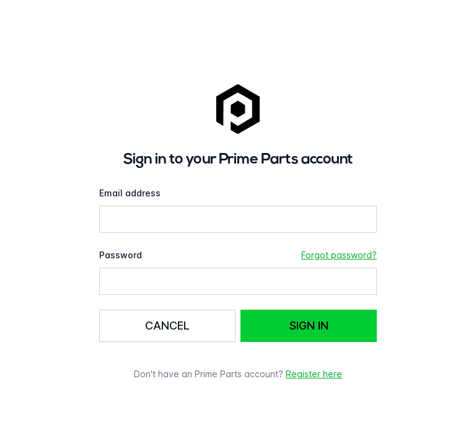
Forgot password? (339, 255)
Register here (314, 374)
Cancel (167, 325)
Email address (130, 193)
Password (120, 255)
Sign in (308, 325)
